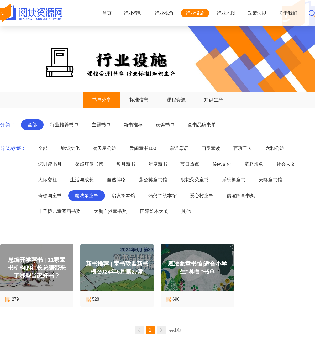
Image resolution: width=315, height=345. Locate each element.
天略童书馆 (270, 179)
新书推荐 (133, 124)
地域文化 (70, 148)
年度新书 (157, 164)
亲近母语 (178, 148)
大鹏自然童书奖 (110, 211)
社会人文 (285, 164)
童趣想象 (253, 164)
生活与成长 (82, 179)
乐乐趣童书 (233, 179)
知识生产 (213, 99)
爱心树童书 (201, 195)
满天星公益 (104, 148)
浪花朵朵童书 (194, 179)
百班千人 (242, 148)
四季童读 (210, 148)
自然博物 (116, 179)
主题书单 (101, 124)
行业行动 (133, 13)
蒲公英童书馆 (153, 179)
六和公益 (274, 148)
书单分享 (101, 99)
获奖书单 (165, 124)
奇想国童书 (50, 195)
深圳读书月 (50, 164)
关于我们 (288, 13)
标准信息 (138, 99)
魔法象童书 (86, 195)
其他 (186, 211)
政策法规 (257, 13)
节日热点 (189, 164)
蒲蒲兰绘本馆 (162, 195)
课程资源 (176, 99)
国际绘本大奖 (154, 211)
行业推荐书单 (64, 124)
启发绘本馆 (123, 195)
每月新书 (125, 164)
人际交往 (47, 179)
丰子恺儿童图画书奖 (59, 211)
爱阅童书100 (142, 148)
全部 (32, 124)
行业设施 (195, 13)
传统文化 (221, 164)
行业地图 (226, 13)
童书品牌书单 (202, 124)
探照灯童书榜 (89, 164)
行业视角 (164, 13)
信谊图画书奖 (241, 195)
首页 (107, 13)
